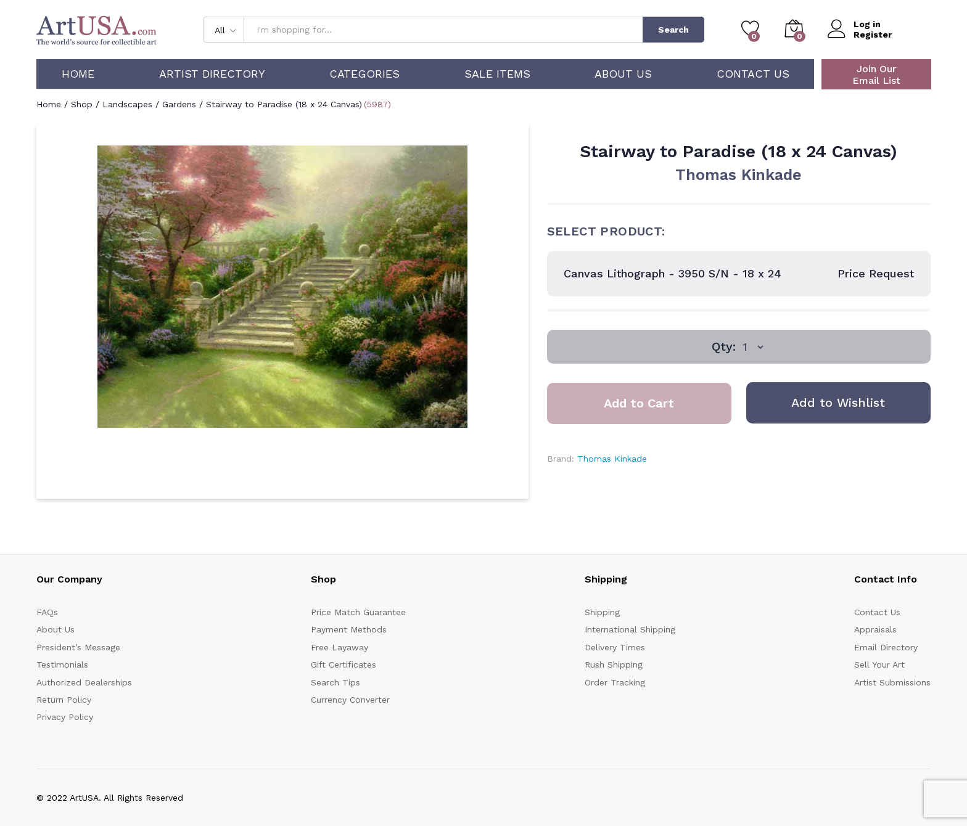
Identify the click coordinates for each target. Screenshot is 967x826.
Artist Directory (212, 74)
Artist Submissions (892, 682)
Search (673, 30)
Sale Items (497, 74)
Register (873, 34)
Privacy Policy (64, 717)
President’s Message (78, 647)
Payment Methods (349, 629)
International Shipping (630, 629)
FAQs (47, 612)
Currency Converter (350, 700)
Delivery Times (615, 647)
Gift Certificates (343, 664)
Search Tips (335, 682)
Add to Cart (639, 403)
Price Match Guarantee (358, 612)
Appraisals (875, 629)
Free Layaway (339, 647)
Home (78, 74)
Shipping (602, 612)
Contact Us (753, 74)
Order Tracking (615, 682)
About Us (623, 74)
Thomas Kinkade (738, 175)
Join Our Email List (876, 74)
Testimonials (62, 664)
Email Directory (886, 647)
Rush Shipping (614, 664)
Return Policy (63, 700)
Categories (364, 74)
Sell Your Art (879, 664)
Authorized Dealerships (84, 682)
